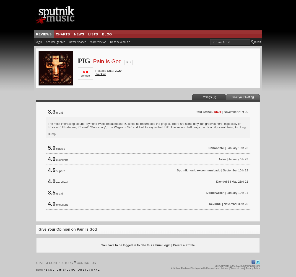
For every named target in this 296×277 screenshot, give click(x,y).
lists (93, 34)
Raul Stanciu (204, 112)
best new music (120, 42)
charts (63, 34)
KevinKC (215, 204)
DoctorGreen (215, 192)
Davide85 (222, 181)
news (79, 34)
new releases (77, 42)
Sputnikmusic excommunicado (198, 170)
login (39, 42)
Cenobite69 (216, 148)
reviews (44, 34)
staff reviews (98, 42)
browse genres (55, 42)
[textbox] (230, 42)
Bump (52, 134)
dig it (128, 62)
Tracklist (100, 74)
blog (107, 34)
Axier (222, 159)
